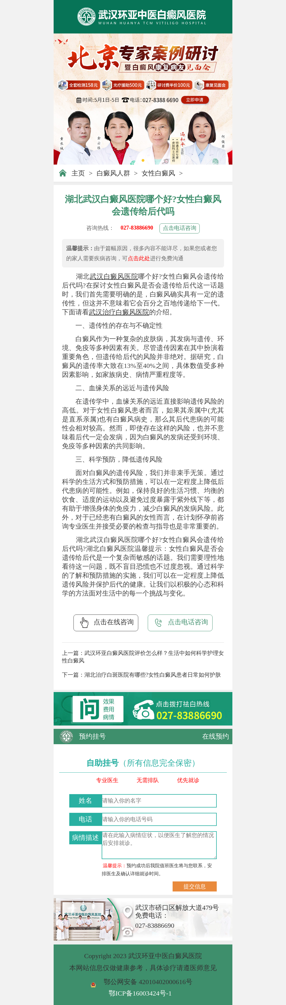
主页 (78, 173)
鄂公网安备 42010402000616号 (148, 981)
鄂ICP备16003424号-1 (140, 993)
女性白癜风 (158, 173)
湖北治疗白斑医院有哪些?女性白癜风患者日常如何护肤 (152, 675)
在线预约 (215, 736)
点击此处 (139, 258)
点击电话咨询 (179, 228)
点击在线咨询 (106, 622)
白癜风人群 (113, 173)
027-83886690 (137, 228)
